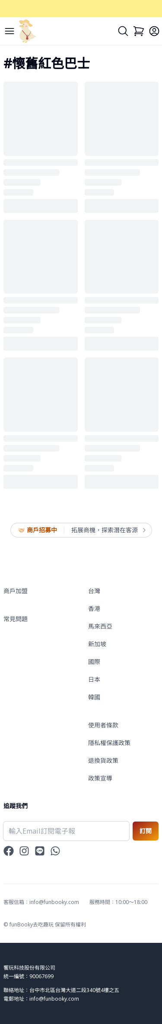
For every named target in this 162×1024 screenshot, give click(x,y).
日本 (94, 679)
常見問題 (15, 619)
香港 (94, 608)
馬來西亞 (100, 626)
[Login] (154, 31)
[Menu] (9, 31)
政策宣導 (100, 778)
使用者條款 (103, 725)
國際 (94, 661)
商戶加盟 (15, 591)
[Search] (123, 31)
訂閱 (146, 831)
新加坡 (97, 644)
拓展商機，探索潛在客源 (108, 530)
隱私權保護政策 (109, 743)
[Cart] (138, 31)
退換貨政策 (103, 760)
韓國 (94, 697)
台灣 (94, 591)
